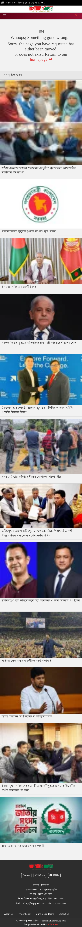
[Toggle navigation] (4, 15)
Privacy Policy (24, 913)
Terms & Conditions (44, 913)
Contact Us (64, 913)
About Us (8, 913)
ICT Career (53, 924)
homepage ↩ (41, 59)
